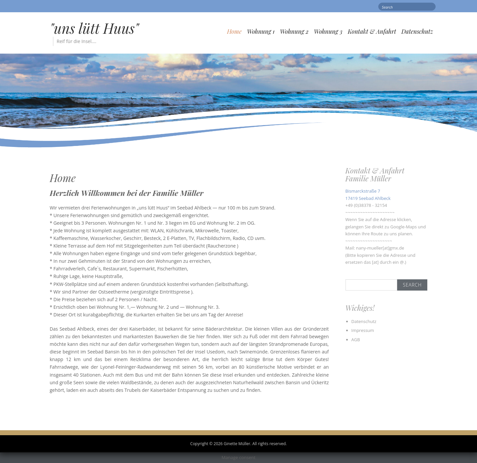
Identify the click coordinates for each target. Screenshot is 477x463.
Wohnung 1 (261, 31)
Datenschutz (417, 31)
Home (234, 31)
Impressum (362, 330)
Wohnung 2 (294, 31)
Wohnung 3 (328, 31)
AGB (355, 340)
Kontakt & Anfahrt (372, 31)
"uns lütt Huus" (94, 28)
